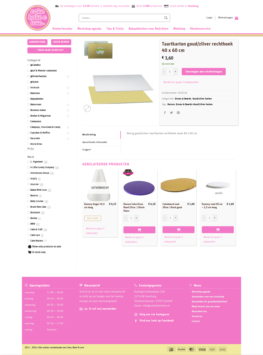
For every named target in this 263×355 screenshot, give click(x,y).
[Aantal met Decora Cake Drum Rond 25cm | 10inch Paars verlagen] (125, 218)
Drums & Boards (183, 99)
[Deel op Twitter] (172, 113)
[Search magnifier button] (166, 18)
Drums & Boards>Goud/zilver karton (194, 104)
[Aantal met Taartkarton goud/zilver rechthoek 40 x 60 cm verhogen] (176, 71)
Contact (196, 321)
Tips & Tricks (115, 28)
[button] (87, 108)
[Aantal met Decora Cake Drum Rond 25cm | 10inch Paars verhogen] (136, 218)
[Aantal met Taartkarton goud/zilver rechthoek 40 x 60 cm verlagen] (164, 71)
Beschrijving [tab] (89, 135)
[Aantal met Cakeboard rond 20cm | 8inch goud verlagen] (165, 218)
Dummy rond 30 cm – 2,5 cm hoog (212, 206)
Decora (171, 104)
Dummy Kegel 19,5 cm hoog (94, 206)
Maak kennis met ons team (206, 306)
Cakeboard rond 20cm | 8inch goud (172, 206)
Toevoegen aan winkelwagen (203, 71)
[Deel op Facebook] (165, 113)
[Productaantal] (170, 71)
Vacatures (197, 316)
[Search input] (122, 18)
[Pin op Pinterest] (178, 113)
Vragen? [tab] (86, 150)
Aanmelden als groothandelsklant (209, 301)
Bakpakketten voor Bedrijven (148, 28)
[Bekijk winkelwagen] (228, 18)
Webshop (179, 28)
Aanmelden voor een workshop (208, 296)
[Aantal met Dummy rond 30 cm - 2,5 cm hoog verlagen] (204, 218)
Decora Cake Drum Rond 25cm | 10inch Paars (133, 207)
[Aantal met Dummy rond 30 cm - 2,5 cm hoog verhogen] (215, 218)
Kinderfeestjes (62, 28)
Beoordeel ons (199, 311)
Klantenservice (200, 28)
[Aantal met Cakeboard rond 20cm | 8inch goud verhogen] (176, 218)
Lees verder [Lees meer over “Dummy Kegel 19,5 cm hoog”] (92, 218)
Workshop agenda (89, 28)
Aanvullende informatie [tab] (94, 142)
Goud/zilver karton (202, 99)
